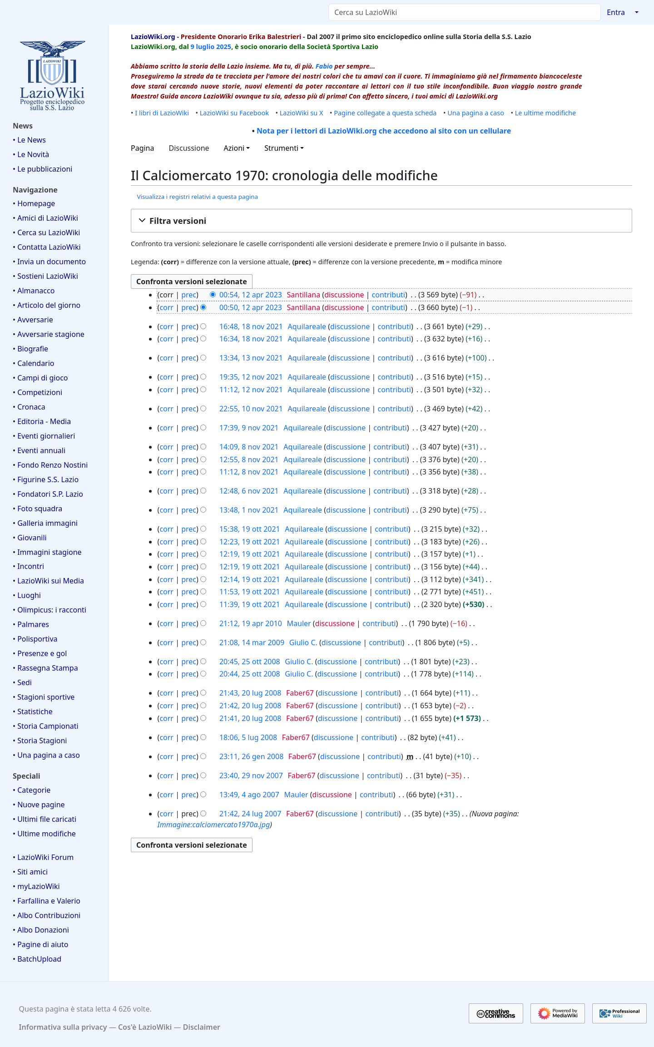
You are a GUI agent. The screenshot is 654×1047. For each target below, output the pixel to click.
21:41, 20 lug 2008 (250, 718)
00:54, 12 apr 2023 (250, 295)
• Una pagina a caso (46, 755)
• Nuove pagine (39, 805)
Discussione (189, 148)
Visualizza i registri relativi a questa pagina (197, 197)
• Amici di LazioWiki (45, 218)
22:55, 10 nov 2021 (251, 409)
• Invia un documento (49, 262)
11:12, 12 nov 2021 (251, 390)
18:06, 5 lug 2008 (248, 737)
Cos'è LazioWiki (145, 1027)
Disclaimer (201, 1027)
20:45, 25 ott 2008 (249, 662)
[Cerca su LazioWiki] (464, 12)
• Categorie (31, 790)
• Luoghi (27, 595)
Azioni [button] (234, 148)
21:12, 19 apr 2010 (250, 623)
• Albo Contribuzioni (46, 915)
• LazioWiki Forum (43, 857)
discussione (344, 295)
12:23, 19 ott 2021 (249, 542)
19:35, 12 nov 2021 (251, 377)
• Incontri (28, 566)
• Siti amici (30, 872)
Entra (616, 12)
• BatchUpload (37, 959)
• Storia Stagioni (40, 741)
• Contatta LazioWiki (47, 247)
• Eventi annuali (39, 450)
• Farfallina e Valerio (46, 901)
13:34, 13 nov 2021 (251, 358)
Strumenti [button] (281, 148)
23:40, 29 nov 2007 (251, 775)
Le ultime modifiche (545, 112)
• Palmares (31, 624)
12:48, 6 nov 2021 (249, 491)
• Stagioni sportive (43, 697)
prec (188, 295)
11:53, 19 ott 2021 (249, 592)
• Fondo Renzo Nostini (50, 465)
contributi (388, 295)
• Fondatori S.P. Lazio (48, 494)
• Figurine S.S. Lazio (46, 479)
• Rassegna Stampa (45, 668)
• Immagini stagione (47, 552)
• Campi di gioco (40, 378)
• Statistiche (33, 711)
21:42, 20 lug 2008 (250, 706)
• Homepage (34, 203)
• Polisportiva (35, 639)
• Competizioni (37, 392)
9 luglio (203, 46)
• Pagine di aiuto (40, 944)
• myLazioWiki (36, 886)
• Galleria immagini (45, 523)
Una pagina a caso (475, 112)
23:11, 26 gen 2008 (251, 756)
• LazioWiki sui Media (48, 581)
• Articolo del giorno (46, 305)
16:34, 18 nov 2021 (251, 339)
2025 (223, 46)
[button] (381, 220)
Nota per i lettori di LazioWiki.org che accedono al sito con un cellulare (384, 131)
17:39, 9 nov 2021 (249, 428)
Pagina (142, 148)
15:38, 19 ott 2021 (249, 529)
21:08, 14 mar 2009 (251, 642)
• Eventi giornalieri (44, 436)
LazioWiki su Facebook (234, 112)
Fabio (324, 65)
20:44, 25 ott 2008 (249, 674)
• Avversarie (33, 320)
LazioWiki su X (301, 112)
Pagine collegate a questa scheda (385, 112)
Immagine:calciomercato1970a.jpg (214, 825)
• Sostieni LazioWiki (45, 276)
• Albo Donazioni (41, 930)
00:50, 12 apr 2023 (250, 307)
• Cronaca (29, 407)
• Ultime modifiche (44, 834)
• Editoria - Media (42, 421)
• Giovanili (30, 538)
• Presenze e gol (40, 653)
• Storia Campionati (46, 726)
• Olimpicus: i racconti (49, 610)
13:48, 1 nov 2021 (249, 510)
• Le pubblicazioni (42, 169)
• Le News (29, 140)
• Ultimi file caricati (44, 819)
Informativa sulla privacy (63, 1027)
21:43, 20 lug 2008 (250, 693)
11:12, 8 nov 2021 (249, 472)
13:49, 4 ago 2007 (249, 795)
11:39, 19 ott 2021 (249, 604)
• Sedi (22, 682)
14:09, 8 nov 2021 (249, 447)
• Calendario (33, 363)
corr (166, 307)
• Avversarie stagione (48, 334)
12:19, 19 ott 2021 (249, 554)
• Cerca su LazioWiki (46, 232)
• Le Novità (31, 154)
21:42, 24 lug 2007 (250, 814)
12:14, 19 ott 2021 (249, 579)
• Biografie (30, 349)
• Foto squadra (37, 509)
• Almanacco (33, 291)
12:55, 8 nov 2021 (249, 459)
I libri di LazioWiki (162, 112)
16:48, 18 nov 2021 (251, 326)
